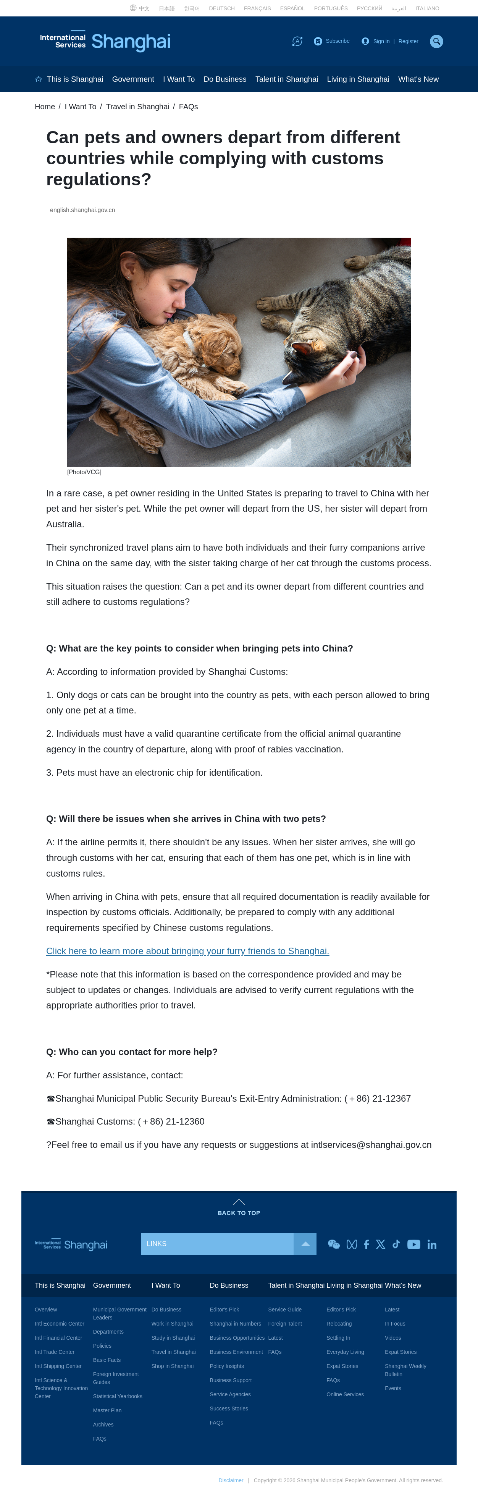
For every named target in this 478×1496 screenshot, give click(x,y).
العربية (398, 8)
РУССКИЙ (369, 8)
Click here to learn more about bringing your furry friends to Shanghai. (187, 951)
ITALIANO (427, 8)
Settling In (338, 1338)
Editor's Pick (224, 1309)
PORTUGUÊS (331, 8)
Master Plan (107, 1410)
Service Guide (285, 1309)
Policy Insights (227, 1366)
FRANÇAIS (257, 8)
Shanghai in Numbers (236, 1324)
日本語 (167, 8)
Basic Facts (107, 1360)
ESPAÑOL (292, 8)
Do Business (224, 79)
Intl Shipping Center (58, 1366)
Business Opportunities (237, 1338)
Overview (46, 1309)
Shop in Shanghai (173, 1366)
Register (408, 41)
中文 (139, 7)
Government (133, 79)
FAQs (188, 106)
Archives (103, 1424)
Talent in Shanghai (286, 79)
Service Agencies (230, 1394)
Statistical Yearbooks (117, 1396)
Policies (102, 1346)
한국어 (192, 8)
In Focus (395, 1324)
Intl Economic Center (59, 1324)
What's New (418, 79)
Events (393, 1388)
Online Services (345, 1394)
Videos (393, 1338)
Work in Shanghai (173, 1324)
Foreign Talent (285, 1324)
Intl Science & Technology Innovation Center (61, 1388)
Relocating (339, 1324)
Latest (275, 1338)
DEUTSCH (222, 8)
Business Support (231, 1380)
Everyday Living (345, 1352)
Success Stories (229, 1408)
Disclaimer (230, 1480)
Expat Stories (342, 1366)
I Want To (179, 79)
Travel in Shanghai (138, 106)
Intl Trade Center (54, 1352)
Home (45, 106)
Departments (108, 1332)
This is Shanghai (75, 79)
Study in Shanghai (173, 1338)
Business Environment (236, 1352)
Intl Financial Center (58, 1338)
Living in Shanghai (358, 79)
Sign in (381, 41)
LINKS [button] (232, 1244)
